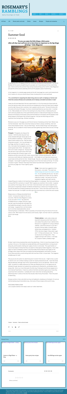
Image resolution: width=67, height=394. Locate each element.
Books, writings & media (23, 322)
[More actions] (58, 31)
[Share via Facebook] (9, 327)
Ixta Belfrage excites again (55, 355)
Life (9, 21)
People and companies (51, 21)
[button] (64, 21)
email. (25, 393)
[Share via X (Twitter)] (12, 327)
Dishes (28, 21)
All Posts (3, 21)
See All (64, 339)
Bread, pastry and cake (18, 21)
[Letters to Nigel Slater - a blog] (11, 347)
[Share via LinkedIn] (15, 327)
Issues (34, 21)
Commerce (15, 322)
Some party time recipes (32, 355)
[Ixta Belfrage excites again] (55, 347)
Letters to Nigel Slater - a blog (10, 356)
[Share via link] (19, 327)
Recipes (41, 21)
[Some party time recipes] (33, 347)
